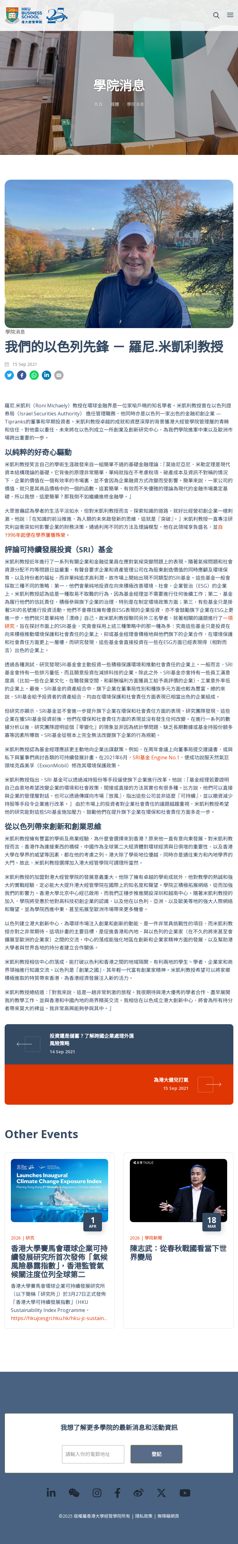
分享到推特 (9, 375)
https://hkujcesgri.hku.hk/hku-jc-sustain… (59, 1318)
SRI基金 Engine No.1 (156, 757)
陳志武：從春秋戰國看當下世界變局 (178, 1252)
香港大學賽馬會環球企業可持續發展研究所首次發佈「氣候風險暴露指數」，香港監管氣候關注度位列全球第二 (59, 1261)
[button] (216, 15)
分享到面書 (21, 375)
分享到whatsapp (34, 375)
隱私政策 (143, 1516)
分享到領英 (46, 375)
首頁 (98, 104)
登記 (156, 1454)
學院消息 (135, 104)
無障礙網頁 (168, 1516)
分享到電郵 (59, 375)
